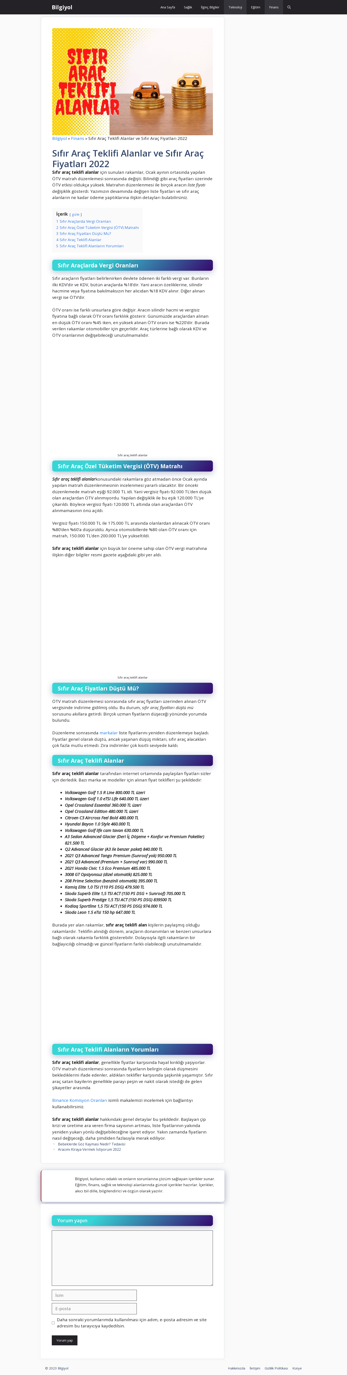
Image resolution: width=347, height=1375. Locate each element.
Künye (297, 1368)
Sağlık (188, 7)
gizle (75, 214)
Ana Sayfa (167, 7)
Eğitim (255, 7)
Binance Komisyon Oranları (79, 1100)
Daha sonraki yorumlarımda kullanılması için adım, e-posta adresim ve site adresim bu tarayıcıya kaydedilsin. (132, 1323)
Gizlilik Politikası (276, 1368)
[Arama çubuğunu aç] (289, 7)
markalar (109, 733)
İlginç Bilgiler (210, 7)
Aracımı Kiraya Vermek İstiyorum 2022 (89, 1149)
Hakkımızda (236, 1368)
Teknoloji (235, 7)
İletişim (255, 1368)
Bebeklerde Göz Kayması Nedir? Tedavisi (91, 1144)
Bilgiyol (62, 7)
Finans (274, 7)
